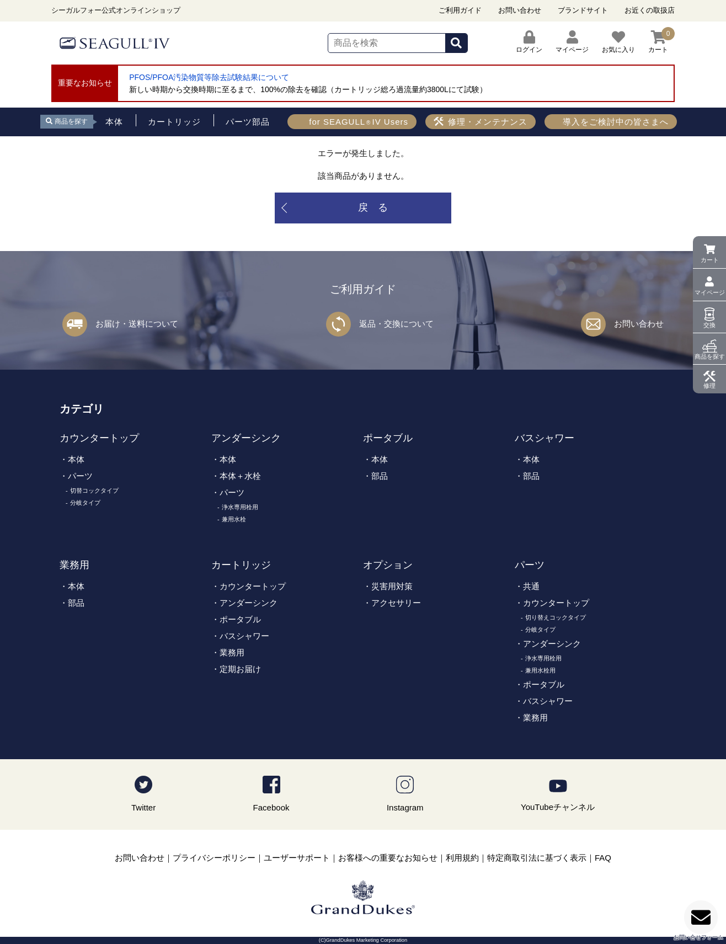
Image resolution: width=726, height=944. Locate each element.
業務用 (74, 564)
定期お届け (240, 669)
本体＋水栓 (240, 476)
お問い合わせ (519, 10)
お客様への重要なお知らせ (387, 857)
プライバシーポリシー (214, 857)
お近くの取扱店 (649, 10)
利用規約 (462, 857)
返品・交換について (396, 323)
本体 (76, 459)
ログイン (529, 42)
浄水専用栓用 (240, 507)
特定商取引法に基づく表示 (536, 857)
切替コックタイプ (94, 490)
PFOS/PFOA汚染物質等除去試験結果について (209, 77)
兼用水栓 (234, 519)
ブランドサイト (583, 10)
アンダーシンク (246, 438)
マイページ (710, 292)
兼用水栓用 (540, 670)
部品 (379, 476)
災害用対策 (392, 586)
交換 (709, 325)
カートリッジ (241, 564)
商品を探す (710, 356)
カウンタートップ (99, 438)
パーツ (80, 476)
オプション (388, 564)
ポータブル (388, 438)
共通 (531, 586)
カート (710, 260)
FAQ (603, 857)
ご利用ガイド (460, 10)
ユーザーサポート (297, 857)
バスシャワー (544, 438)
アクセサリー (396, 602)
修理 (709, 385)
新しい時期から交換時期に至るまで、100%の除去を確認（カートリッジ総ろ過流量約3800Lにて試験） (308, 89)
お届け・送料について (136, 323)
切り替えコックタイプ (555, 617)
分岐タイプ (85, 502)
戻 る (373, 207)
